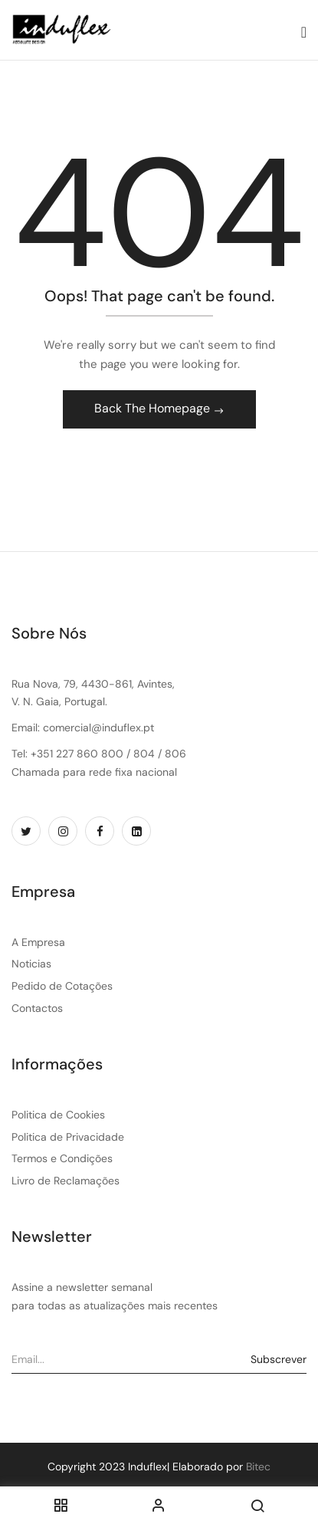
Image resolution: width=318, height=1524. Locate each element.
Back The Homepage (153, 408)
